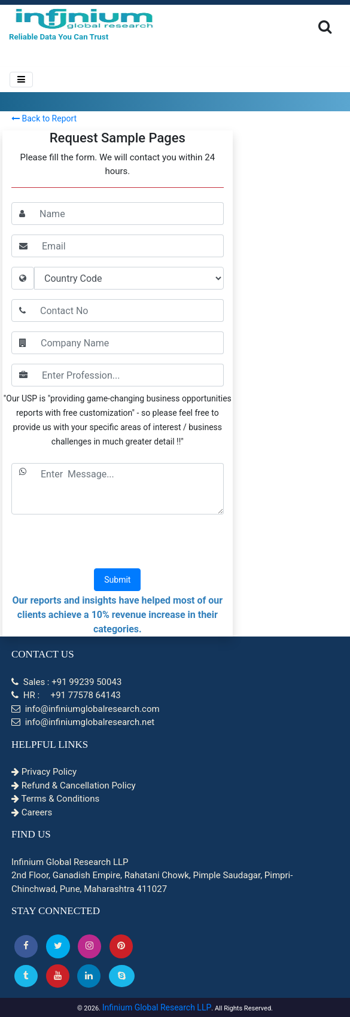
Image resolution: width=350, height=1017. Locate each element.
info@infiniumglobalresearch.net (82, 722)
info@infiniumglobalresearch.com (85, 709)
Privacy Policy (44, 771)
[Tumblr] (26, 976)
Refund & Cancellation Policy (73, 785)
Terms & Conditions (55, 798)
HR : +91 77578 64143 (66, 695)
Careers (31, 812)
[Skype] (122, 976)
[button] (26, 946)
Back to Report (44, 118)
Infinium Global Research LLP (157, 1007)
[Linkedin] (89, 976)
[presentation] (117, 542)
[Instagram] (89, 946)
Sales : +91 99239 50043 (66, 682)
